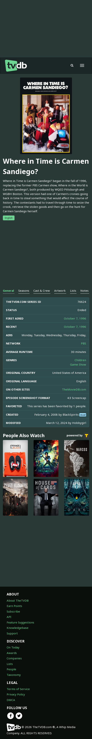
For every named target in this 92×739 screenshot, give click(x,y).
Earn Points (14, 606)
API (9, 617)
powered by (78, 435)
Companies (14, 658)
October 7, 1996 (75, 318)
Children (80, 360)
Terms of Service (18, 689)
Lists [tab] (73, 290)
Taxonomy (14, 675)
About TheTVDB (18, 600)
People (11, 669)
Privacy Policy (16, 694)
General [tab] (8, 290)
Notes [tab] (84, 290)
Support (12, 633)
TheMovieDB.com (74, 389)
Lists (10, 664)
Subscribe (13, 611)
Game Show (78, 364)
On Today (13, 647)
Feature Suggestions (20, 622)
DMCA (11, 700)
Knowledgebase (17, 628)
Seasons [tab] (23, 290)
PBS (83, 343)
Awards (12, 653)
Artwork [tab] (60, 290)
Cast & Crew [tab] (41, 290)
